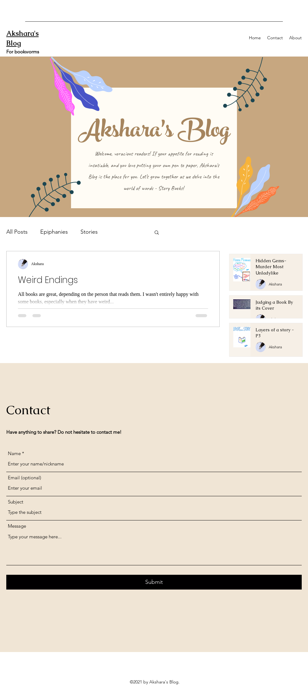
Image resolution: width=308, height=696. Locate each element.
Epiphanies (54, 231)
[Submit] (154, 582)
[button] (157, 233)
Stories (89, 231)
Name (14, 453)
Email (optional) (24, 477)
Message (17, 526)
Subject (15, 501)
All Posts (17, 231)
